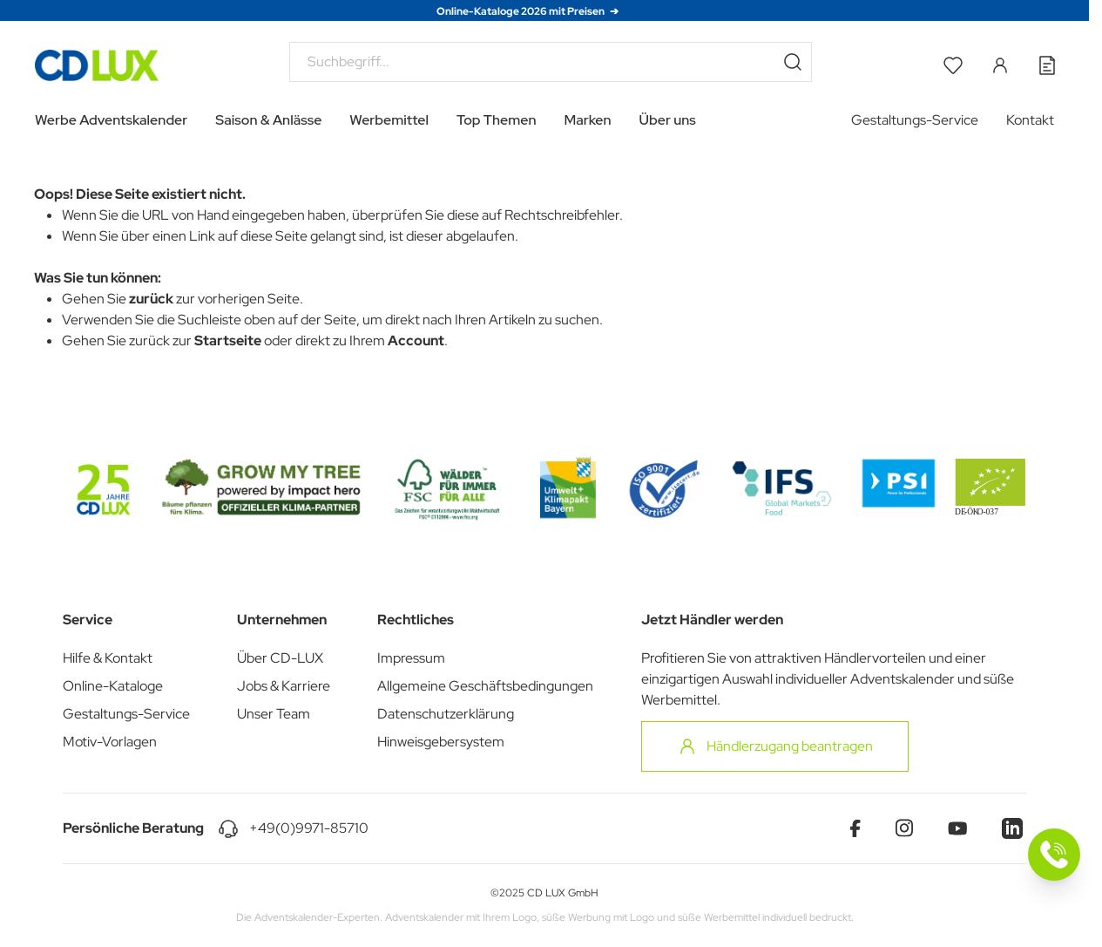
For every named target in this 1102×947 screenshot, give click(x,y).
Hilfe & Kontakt (107, 658)
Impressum (411, 658)
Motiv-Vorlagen (110, 741)
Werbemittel (389, 120)
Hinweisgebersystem (440, 741)
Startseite (227, 340)
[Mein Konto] (1000, 65)
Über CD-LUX (280, 658)
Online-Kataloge (113, 686)
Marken (588, 120)
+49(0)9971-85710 (308, 828)
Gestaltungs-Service (914, 120)
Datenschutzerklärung (445, 714)
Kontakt (1030, 120)
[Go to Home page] (97, 65)
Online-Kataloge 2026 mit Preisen (521, 11)
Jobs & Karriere (283, 686)
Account (416, 340)
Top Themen (496, 120)
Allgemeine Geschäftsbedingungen (485, 686)
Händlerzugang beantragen (775, 746)
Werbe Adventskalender (111, 120)
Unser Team (273, 714)
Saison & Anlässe (268, 120)
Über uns (667, 120)
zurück (151, 299)
